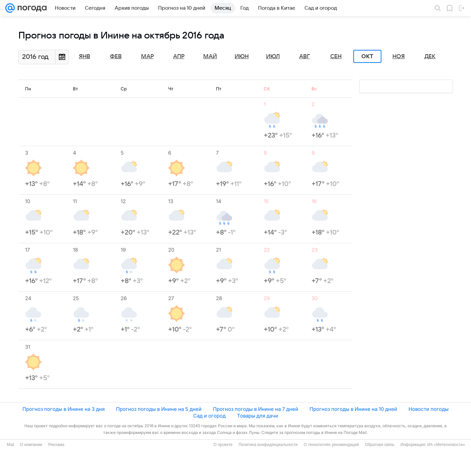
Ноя (398, 57)
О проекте (223, 444)
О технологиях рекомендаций (331, 444)
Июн (242, 57)
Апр (179, 57)
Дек (430, 57)
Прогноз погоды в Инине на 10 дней (353, 409)
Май (210, 57)
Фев (116, 57)
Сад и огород (209, 416)
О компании (31, 444)
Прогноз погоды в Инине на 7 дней (255, 409)
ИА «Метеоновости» (446, 444)
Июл (273, 57)
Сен (336, 57)
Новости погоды (428, 409)
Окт (367, 57)
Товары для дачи (257, 416)
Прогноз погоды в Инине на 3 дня (63, 409)
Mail (10, 444)
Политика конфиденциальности (268, 444)
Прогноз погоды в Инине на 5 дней (159, 409)
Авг (304, 57)
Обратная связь (379, 444)
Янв (84, 57)
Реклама (56, 444)
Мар (147, 57)
